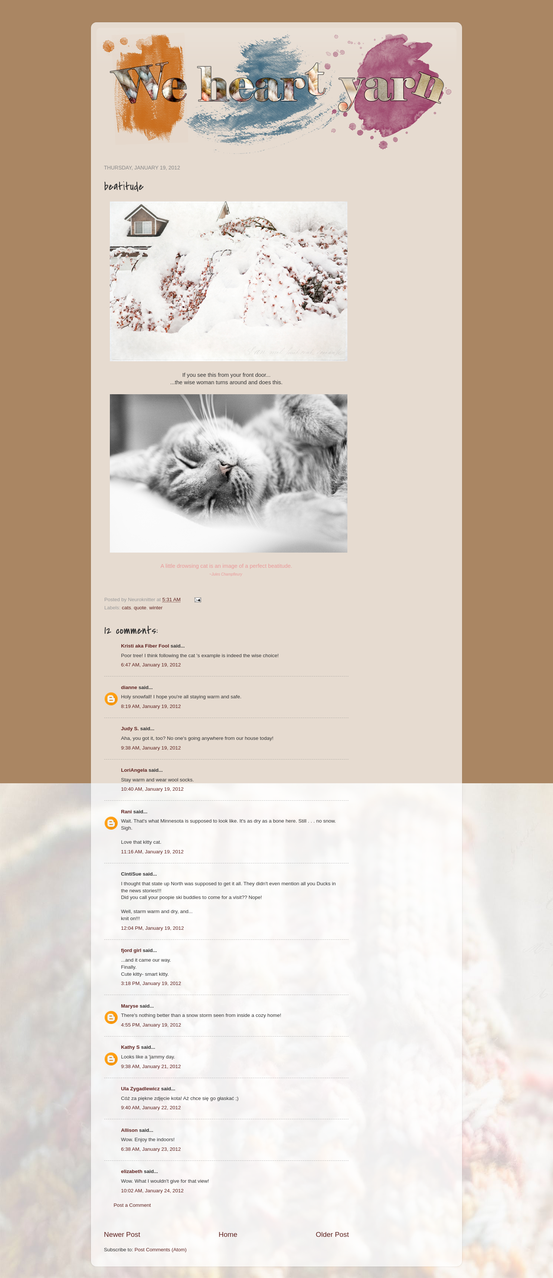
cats (126, 607)
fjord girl (131, 950)
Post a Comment (132, 1205)
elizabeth (132, 1171)
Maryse (129, 1006)
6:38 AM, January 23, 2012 (151, 1149)
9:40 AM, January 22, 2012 (151, 1107)
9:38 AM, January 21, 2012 (151, 1066)
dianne (129, 687)
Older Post (332, 1234)
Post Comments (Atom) (161, 1249)
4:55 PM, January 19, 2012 (151, 1025)
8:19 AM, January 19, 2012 (151, 706)
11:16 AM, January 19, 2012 (152, 851)
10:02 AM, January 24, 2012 (152, 1190)
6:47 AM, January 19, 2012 (151, 665)
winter (156, 607)
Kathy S (130, 1047)
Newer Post (122, 1234)
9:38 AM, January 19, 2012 (151, 748)
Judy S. (130, 728)
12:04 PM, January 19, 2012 (152, 928)
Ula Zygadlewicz (140, 1088)
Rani (126, 811)
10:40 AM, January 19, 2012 (152, 789)
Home (228, 1234)
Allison (129, 1130)
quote (140, 607)
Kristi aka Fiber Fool (145, 646)
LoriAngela (134, 770)
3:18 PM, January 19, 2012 (151, 983)
